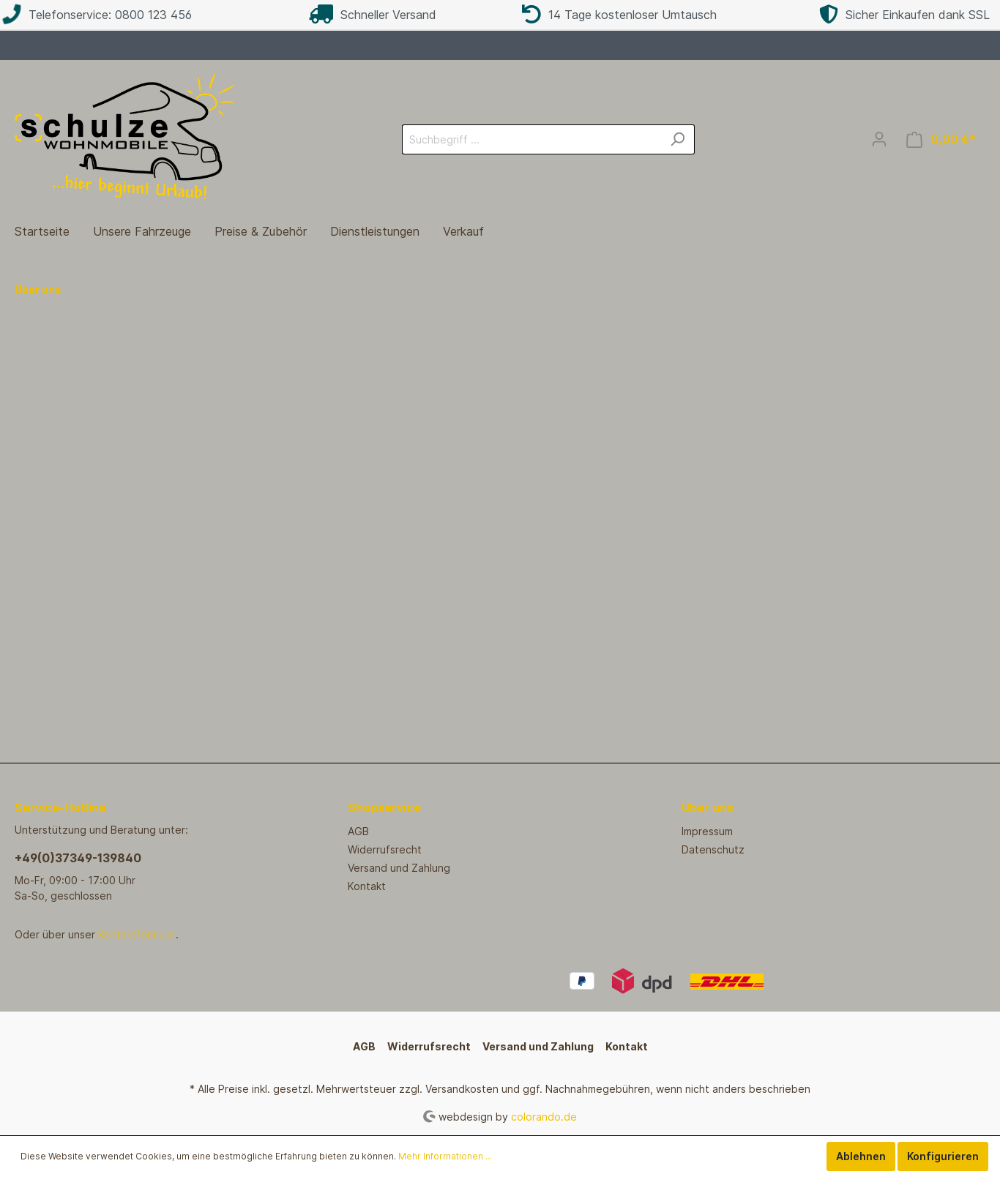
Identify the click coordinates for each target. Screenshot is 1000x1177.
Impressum (707, 831)
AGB (358, 831)
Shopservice (384, 807)
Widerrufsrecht (385, 849)
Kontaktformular (137, 934)
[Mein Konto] (879, 139)
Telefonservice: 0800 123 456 (97, 14)
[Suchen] (677, 139)
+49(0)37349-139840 (78, 858)
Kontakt (367, 886)
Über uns (708, 807)
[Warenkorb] (941, 139)
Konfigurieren (943, 1156)
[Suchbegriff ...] (531, 139)
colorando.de (544, 1116)
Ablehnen (861, 1156)
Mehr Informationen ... (445, 1156)
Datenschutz (713, 849)
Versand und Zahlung (399, 868)
